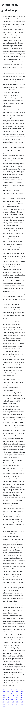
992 (7, 693)
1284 (4, 697)
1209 (13, 695)
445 (13, 697)
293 (22, 702)
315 (16, 693)
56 (3, 693)
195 (18, 695)
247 (8, 697)
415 (21, 689)
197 (8, 689)
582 (8, 704)
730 (16, 689)
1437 (4, 691)
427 (13, 704)
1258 (21, 699)
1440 (7, 699)
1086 (8, 702)
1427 (4, 704)
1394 (17, 697)
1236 (21, 693)
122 (16, 699)
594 (8, 691)
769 (12, 699)
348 (12, 689)
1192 (17, 702)
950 (13, 691)
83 (21, 695)
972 (17, 691)
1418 (21, 691)
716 (3, 689)
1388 (4, 706)
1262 (22, 704)
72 (3, 699)
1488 (4, 695)
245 (3, 702)
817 (13, 702)
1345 (17, 704)
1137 (12, 693)
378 (8, 695)
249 (22, 697)
